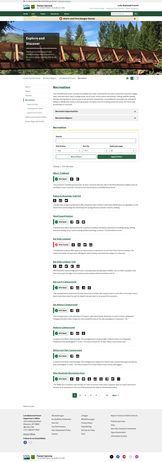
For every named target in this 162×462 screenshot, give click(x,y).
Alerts (27, 87)
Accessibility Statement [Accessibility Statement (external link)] (61, 419)
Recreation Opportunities (66, 111)
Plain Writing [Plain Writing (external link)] (86, 426)
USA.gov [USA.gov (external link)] (84, 415)
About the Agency (132, 8)
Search (59, 136)
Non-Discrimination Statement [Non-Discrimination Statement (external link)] (123, 428)
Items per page (116, 146)
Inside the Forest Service (115, 8)
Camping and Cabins (35, 108)
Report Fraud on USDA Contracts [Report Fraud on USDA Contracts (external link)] (124, 415)
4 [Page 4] (90, 395)
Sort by (86, 146)
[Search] (136, 14)
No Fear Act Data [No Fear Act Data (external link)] (88, 430)
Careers (55, 434)
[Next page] (115, 395)
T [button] (132, 78)
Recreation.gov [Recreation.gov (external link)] (58, 415)
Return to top (28, 406)
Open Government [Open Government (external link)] (118, 432)
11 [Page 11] (107, 395)
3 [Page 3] (85, 395)
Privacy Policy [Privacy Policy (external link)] (86, 423)
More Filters (76, 156)
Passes (27, 91)
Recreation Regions (63, 118)
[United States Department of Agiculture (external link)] (27, 7)
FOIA (83, 434)
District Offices (29, 434)
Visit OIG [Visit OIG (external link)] (55, 423)
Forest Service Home (97, 8)
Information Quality (119, 436)
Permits (28, 95)
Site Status (61, 146)
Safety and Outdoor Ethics (36, 117)
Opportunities (32, 104)
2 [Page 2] (80, 395)
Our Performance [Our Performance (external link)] (59, 426)
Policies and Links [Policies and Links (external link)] (118, 421)
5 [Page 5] (96, 395)
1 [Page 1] (74, 395)
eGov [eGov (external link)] (113, 425)
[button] (127, 78)
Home (25, 14)
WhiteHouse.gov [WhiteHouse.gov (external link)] (87, 419)
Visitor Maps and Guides (34, 121)
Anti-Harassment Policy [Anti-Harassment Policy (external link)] (61, 430)
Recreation (30, 100)
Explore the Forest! (34, 113)
